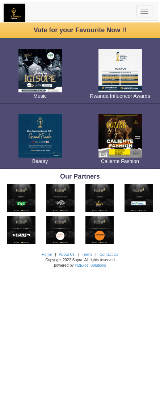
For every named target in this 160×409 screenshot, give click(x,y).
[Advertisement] (80, 334)
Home (47, 254)
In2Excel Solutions (90, 265)
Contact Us (109, 254)
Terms (87, 254)
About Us (67, 254)
